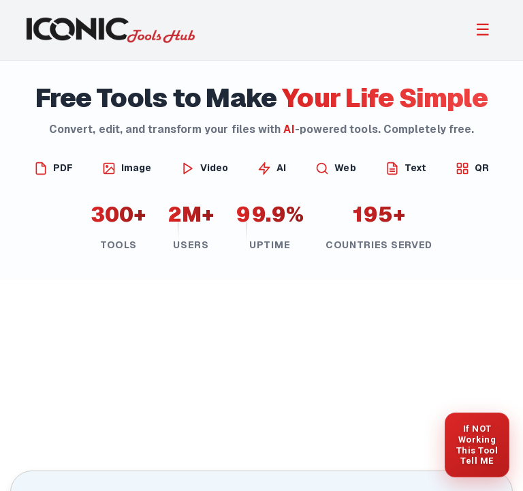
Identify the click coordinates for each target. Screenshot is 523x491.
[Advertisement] (261, 375)
